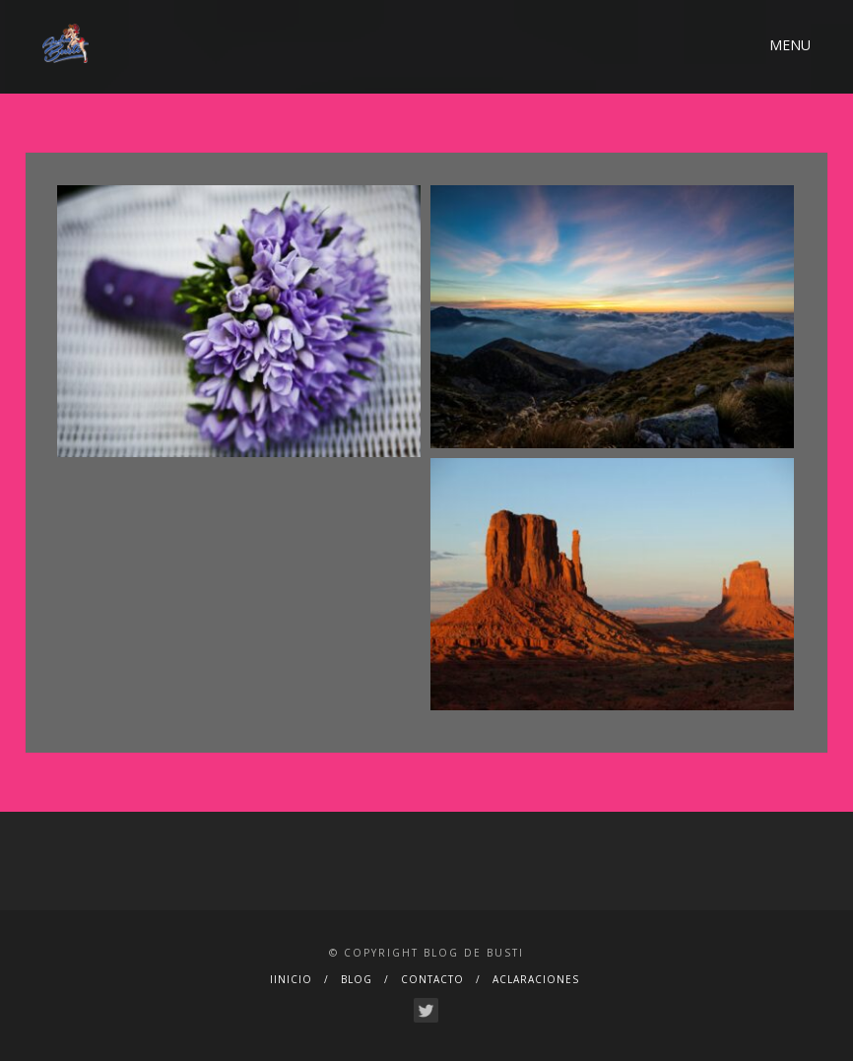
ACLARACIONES (535, 979)
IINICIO (291, 979)
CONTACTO (432, 979)
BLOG (356, 979)
